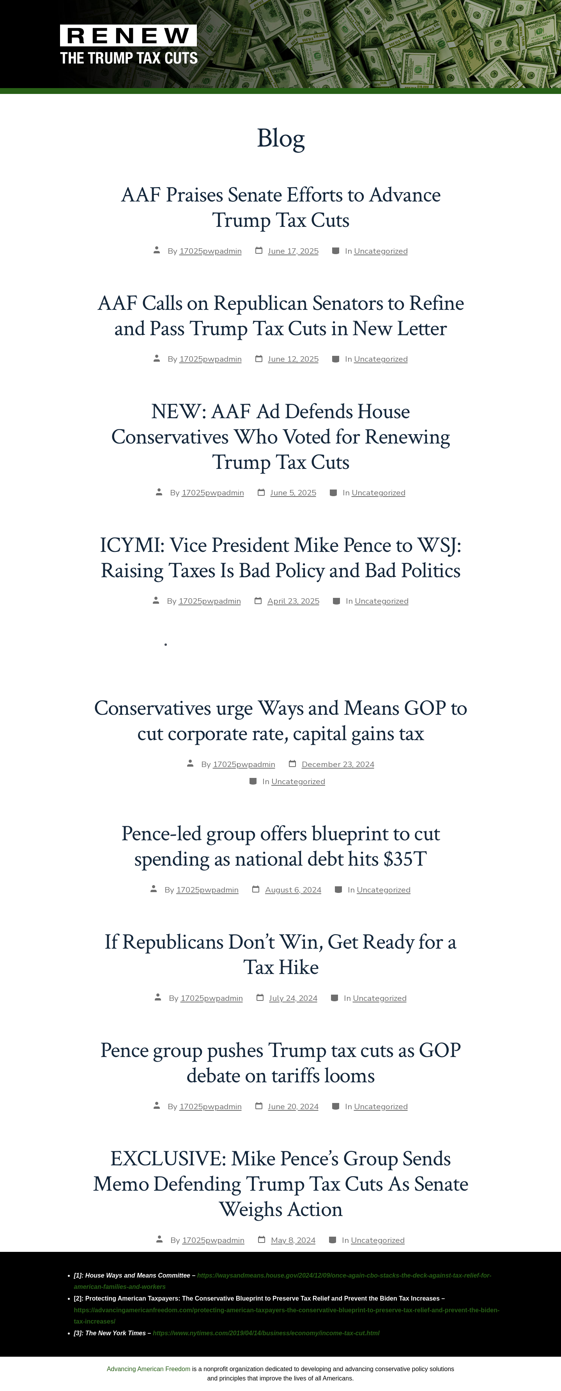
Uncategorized (381, 251)
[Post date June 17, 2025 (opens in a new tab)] (286, 251)
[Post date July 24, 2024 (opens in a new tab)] (286, 998)
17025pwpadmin (210, 251)
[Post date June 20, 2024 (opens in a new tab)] (286, 1106)
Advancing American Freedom (148, 1369)
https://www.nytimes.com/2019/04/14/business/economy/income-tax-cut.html (266, 1333)
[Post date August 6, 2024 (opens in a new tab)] (286, 889)
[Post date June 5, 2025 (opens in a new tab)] (286, 493)
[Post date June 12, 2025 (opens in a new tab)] (286, 359)
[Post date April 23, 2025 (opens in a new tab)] (286, 601)
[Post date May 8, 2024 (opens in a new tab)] (286, 1240)
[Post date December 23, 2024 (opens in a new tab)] (331, 764)
